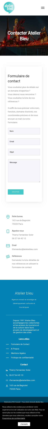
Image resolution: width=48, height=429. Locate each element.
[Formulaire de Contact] (17, 344)
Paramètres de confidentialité (13, 418)
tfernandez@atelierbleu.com (22, 380)
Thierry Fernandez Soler (19, 370)
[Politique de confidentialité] (20, 357)
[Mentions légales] (16, 353)
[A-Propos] (12, 348)
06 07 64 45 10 (16, 375)
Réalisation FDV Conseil (12, 402)
